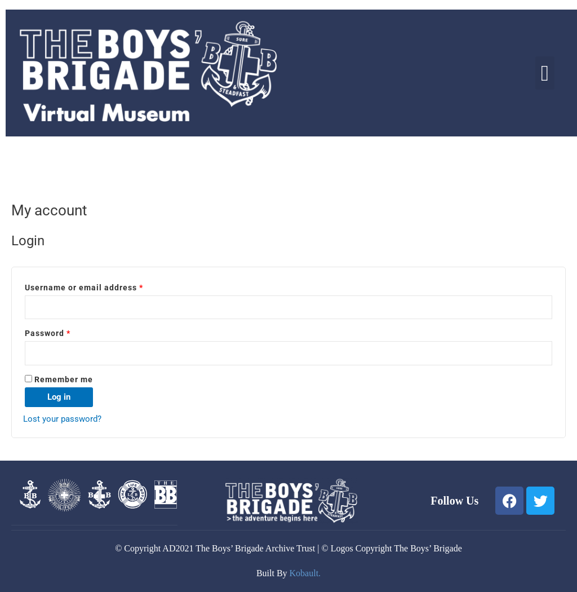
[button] (544, 73)
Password (66, 332)
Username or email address (102, 286)
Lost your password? (62, 419)
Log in (58, 397)
